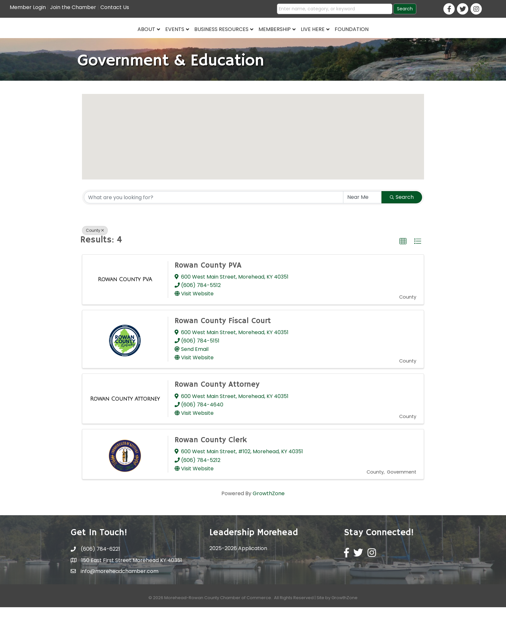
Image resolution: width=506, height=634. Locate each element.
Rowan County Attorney (217, 411)
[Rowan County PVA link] (125, 306)
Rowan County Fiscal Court (223, 347)
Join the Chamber (73, 7)
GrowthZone (269, 520)
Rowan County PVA (208, 292)
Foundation (401, 41)
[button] (253, 157)
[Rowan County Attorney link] (125, 425)
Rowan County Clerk (211, 466)
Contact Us (114, 7)
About (97, 41)
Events (125, 41)
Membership (324, 41)
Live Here (362, 41)
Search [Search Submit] (402, 223)
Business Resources (172, 41)
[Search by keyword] (213, 224)
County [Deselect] (95, 257)
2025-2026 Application (238, 574)
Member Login (28, 7)
